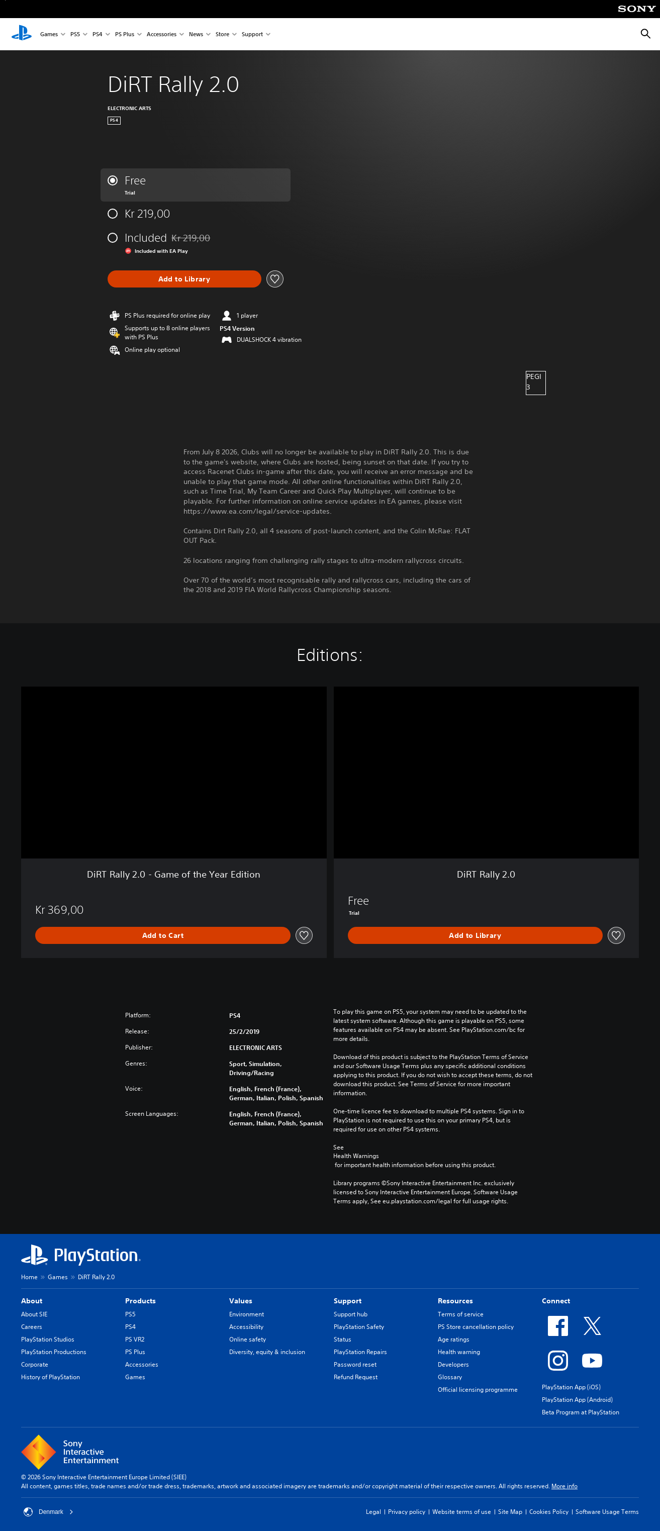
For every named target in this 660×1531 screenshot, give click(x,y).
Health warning (459, 1352)
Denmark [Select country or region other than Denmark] (48, 1512)
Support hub (350, 1314)
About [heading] (31, 1300)
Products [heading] (140, 1300)
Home (29, 1277)
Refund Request (356, 1377)
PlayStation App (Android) (577, 1399)
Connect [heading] (556, 1300)
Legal (373, 1511)
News (196, 34)
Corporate (34, 1364)
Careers (31, 1326)
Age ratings (453, 1339)
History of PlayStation (50, 1377)
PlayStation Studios (47, 1339)
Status (342, 1339)
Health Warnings (356, 1156)
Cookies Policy (549, 1511)
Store (222, 34)
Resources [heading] (455, 1300)
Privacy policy (406, 1511)
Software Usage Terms (607, 1511)
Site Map (510, 1511)
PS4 (97, 34)
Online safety (247, 1339)
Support (252, 34)
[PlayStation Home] (21, 34)
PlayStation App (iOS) (571, 1387)
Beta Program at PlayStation (580, 1412)
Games (49, 34)
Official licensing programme (478, 1389)
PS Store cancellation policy (476, 1326)
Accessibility (246, 1326)
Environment (246, 1314)
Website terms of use (461, 1511)
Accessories (161, 34)
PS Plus (124, 34)
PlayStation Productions (53, 1352)
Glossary (450, 1377)
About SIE (34, 1314)
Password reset (355, 1364)
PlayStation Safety (359, 1326)
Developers (453, 1364)
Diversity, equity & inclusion (267, 1352)
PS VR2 (134, 1339)
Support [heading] (347, 1300)
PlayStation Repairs (360, 1352)
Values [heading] (240, 1300)
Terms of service (461, 1314)
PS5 (75, 34)
